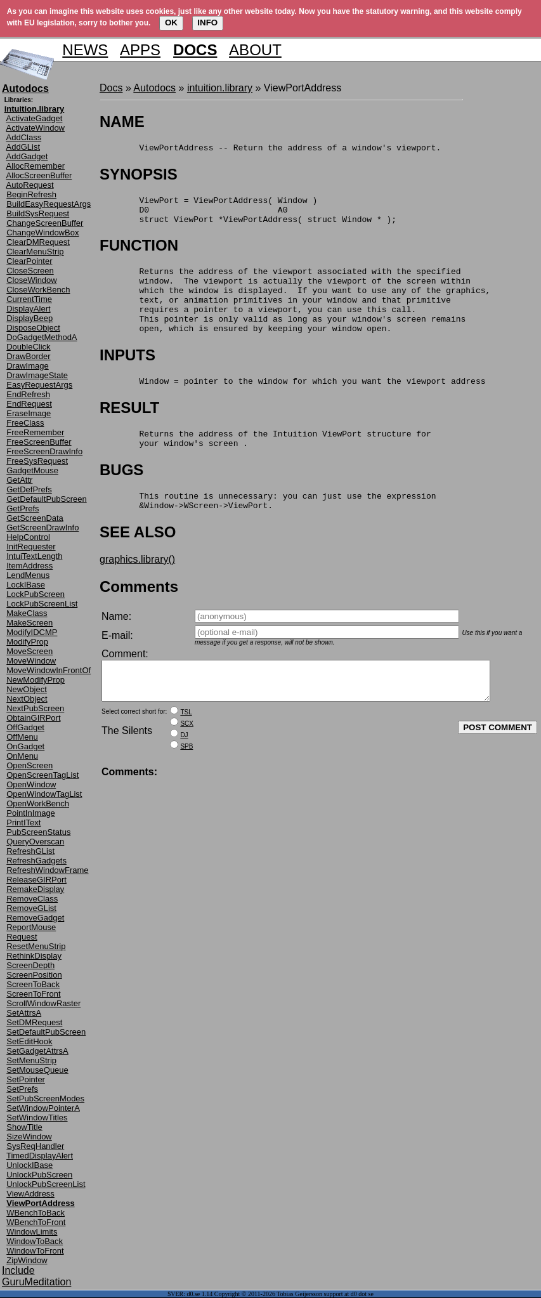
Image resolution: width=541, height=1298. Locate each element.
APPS (140, 49)
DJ (184, 773)
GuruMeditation (36, 1281)
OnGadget (25, 746)
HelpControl (28, 537)
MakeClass (26, 613)
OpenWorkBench (37, 803)
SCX (186, 761)
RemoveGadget (35, 917)
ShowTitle (24, 1127)
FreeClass (25, 423)
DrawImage (27, 365)
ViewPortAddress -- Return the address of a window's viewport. (270, 149)
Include (18, 1270)
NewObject (26, 689)
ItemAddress (29, 565)
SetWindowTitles (36, 1117)
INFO (207, 22)
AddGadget (27, 156)
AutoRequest (30, 185)
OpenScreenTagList (42, 775)
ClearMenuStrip (34, 251)
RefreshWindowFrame (47, 870)
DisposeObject (33, 327)
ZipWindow (26, 1260)
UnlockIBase (29, 1165)
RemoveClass (32, 898)
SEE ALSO (138, 562)
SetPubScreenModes (45, 1098)
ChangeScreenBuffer (44, 223)
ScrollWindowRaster (43, 1003)
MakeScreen (29, 622)
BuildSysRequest (37, 213)
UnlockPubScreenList (45, 1184)
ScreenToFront (33, 994)
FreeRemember (35, 432)
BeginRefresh (31, 194)
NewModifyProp (35, 680)
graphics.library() (137, 589)
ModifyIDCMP (31, 632)
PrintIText (23, 822)
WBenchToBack (35, 1212)
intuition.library (219, 87)
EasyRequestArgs (39, 385)
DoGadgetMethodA (41, 337)
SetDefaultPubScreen (46, 1032)
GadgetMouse (32, 470)
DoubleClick (28, 346)
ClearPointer (29, 261)
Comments (139, 617)
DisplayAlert (28, 308)
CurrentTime (29, 299)
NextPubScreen (35, 708)
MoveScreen (29, 651)
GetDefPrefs (29, 489)
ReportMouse (31, 927)
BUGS (121, 496)
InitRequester (30, 546)
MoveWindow (31, 660)
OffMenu (22, 737)
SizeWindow (29, 1136)
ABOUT (255, 49)
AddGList (23, 147)
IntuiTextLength (34, 556)
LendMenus (27, 575)
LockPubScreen (35, 594)
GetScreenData (34, 518)
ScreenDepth (30, 965)
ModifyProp (27, 641)
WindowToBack (34, 1241)
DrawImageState (37, 375)
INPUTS (127, 375)
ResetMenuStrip (35, 946)
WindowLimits (31, 1231)
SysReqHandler (35, 1146)
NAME (122, 121)
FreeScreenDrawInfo (44, 451)
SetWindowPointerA (43, 1108)
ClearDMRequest (38, 242)
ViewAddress (30, 1193)
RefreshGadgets (36, 860)
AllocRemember (35, 166)
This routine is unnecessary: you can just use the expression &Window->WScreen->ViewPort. (268, 529)
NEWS (85, 49)
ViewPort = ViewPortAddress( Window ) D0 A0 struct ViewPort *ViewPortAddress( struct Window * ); (248, 215)
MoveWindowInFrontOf (48, 670)
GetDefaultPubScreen (46, 499)
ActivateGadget (34, 118)
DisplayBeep (29, 318)
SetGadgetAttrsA (37, 1051)
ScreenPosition (34, 975)
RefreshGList (30, 851)
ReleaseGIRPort (36, 879)
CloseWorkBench (38, 289)
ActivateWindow (35, 128)
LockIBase (25, 584)
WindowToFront (34, 1250)
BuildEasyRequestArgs (48, 204)
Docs (111, 87)
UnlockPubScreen (39, 1174)
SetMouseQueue (37, 1070)
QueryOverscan (35, 841)
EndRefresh (28, 394)
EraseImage (28, 413)
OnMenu (22, 756)
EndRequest (29, 404)
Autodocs (154, 87)
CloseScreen (29, 270)
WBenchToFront (35, 1222)
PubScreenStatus (38, 832)
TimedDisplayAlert (39, 1155)
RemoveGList (31, 908)
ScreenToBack (33, 984)
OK (171, 22)
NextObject (26, 699)
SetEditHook (29, 1041)
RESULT (129, 430)
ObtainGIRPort (33, 718)
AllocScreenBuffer (39, 175)
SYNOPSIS (139, 176)
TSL (186, 750)
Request (21, 936)
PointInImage (30, 813)
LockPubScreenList (41, 603)
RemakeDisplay (35, 889)
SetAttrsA (23, 1013)
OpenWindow (31, 784)
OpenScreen (29, 765)
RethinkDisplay (34, 955)
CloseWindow (31, 280)
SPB (186, 784)
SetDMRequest (34, 1022)
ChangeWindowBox (42, 232)
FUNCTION (139, 252)
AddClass (24, 137)
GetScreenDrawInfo (42, 527)
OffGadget (25, 727)
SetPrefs (22, 1089)
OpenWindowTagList (44, 794)
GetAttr (19, 480)
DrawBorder (28, 356)
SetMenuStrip (31, 1060)
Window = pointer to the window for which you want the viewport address (292, 403)
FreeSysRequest (37, 461)
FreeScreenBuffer (38, 442)
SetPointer (25, 1079)
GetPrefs (22, 508)
